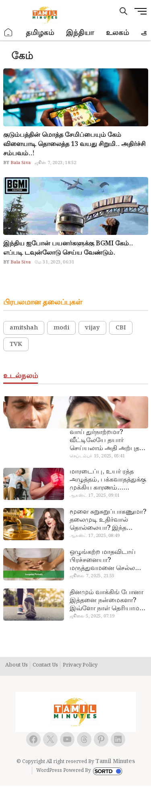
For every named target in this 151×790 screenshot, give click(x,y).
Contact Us (45, 665)
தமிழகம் (40, 33)
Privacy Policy (80, 665)
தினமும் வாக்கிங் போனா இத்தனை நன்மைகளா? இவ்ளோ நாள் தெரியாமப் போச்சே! (107, 600)
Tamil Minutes (115, 761)
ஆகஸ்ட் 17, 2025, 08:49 (95, 535)
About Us (16, 665)
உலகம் (117, 33)
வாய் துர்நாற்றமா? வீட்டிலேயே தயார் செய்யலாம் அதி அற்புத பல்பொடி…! (104, 440)
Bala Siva (20, 163)
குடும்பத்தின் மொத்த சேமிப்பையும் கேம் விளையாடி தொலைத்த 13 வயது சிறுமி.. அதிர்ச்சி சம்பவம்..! (74, 144)
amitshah (24, 328)
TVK (16, 344)
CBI (121, 328)
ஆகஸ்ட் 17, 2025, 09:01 (95, 495)
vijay (92, 328)
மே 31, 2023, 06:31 (54, 262)
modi (61, 328)
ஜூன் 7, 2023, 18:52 (55, 163)
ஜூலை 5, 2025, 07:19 (92, 616)
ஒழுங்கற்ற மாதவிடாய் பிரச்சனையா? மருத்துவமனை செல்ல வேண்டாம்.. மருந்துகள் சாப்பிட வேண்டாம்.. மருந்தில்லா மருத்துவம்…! (108, 560)
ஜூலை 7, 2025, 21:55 (92, 576)
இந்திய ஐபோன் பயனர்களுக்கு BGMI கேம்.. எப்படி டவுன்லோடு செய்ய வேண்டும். (68, 248)
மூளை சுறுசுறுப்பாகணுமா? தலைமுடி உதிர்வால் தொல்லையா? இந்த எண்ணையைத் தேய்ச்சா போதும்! (108, 520)
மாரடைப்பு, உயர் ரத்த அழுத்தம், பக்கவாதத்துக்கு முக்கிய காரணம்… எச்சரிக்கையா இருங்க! (108, 480)
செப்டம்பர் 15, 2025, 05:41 (97, 456)
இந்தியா (80, 33)
